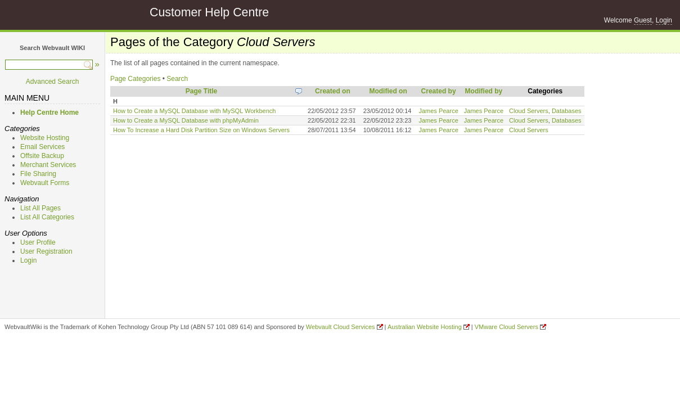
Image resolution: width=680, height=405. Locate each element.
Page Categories (135, 79)
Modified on (388, 91)
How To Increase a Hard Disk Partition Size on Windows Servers (201, 130)
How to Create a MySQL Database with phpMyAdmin (186, 120)
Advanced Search (52, 82)
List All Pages (40, 208)
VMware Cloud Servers (506, 326)
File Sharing (38, 174)
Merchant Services (48, 165)
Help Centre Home (49, 112)
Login (664, 20)
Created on (332, 91)
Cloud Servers (528, 110)
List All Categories (47, 217)
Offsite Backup (42, 156)
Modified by (484, 91)
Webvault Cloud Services (340, 326)
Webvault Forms (44, 183)
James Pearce (438, 110)
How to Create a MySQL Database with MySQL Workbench (194, 110)
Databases (567, 110)
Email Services (42, 147)
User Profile (38, 242)
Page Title (201, 91)
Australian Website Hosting (425, 326)
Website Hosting (44, 138)
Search (177, 79)
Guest (643, 20)
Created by (438, 91)
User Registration (46, 251)
